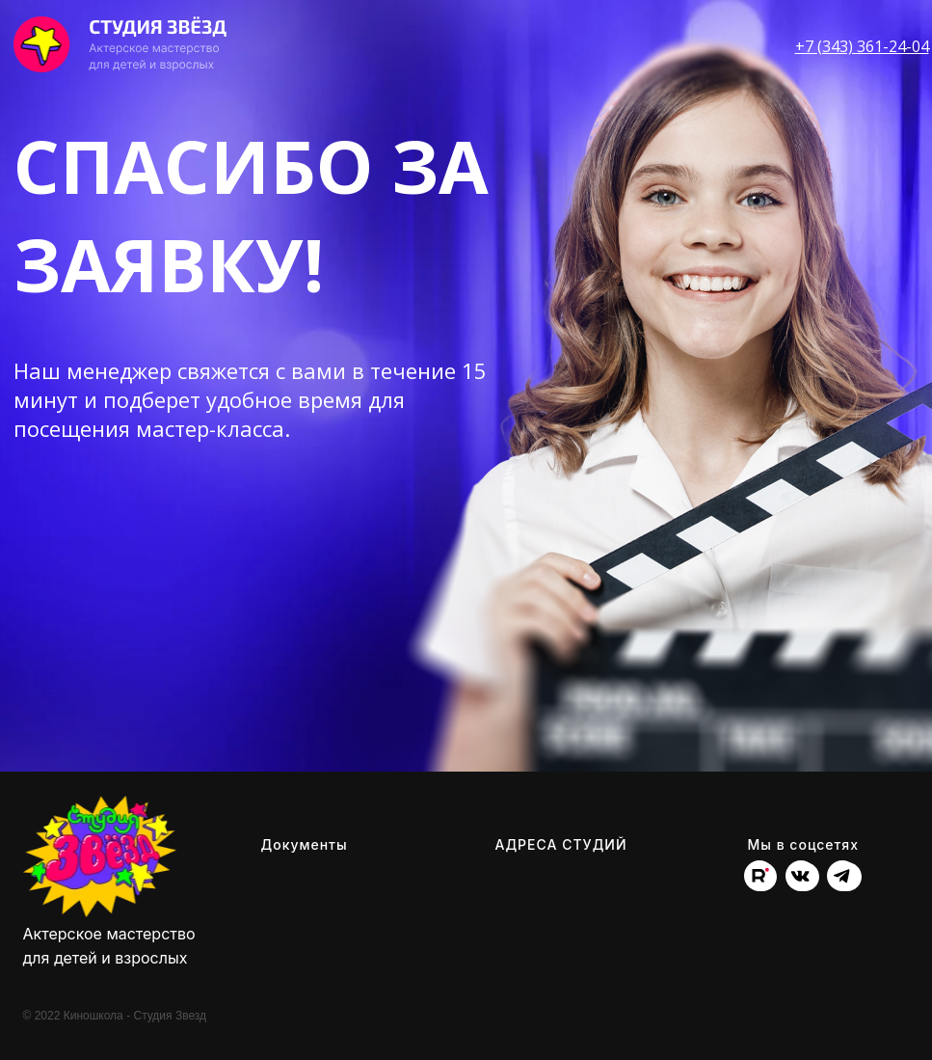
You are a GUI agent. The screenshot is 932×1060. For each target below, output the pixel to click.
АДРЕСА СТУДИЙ (561, 844)
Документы (304, 844)
